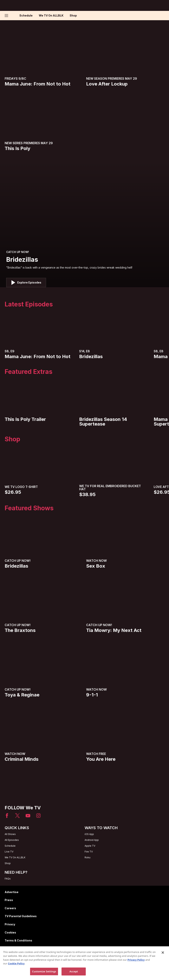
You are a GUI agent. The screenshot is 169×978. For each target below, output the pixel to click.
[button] (7, 15)
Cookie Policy (16, 974)
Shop (73, 15)
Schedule (26, 15)
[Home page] (84, 790)
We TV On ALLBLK (51, 15)
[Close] (163, 963)
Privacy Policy (136, 970)
